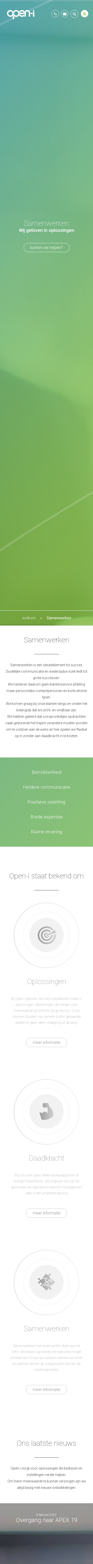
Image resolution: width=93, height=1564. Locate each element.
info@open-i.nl (64, 13)
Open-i (21, 14)
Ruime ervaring (46, 832)
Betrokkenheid (47, 772)
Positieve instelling (46, 802)
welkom (29, 618)
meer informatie (47, 1042)
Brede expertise (47, 817)
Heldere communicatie (46, 787)
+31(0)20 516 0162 (55, 13)
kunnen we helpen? (46, 247)
